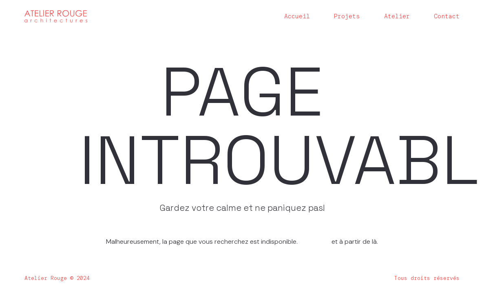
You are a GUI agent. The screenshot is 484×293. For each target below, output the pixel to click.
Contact (447, 16)
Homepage (315, 241)
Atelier (397, 16)
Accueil (297, 16)
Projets (347, 16)
